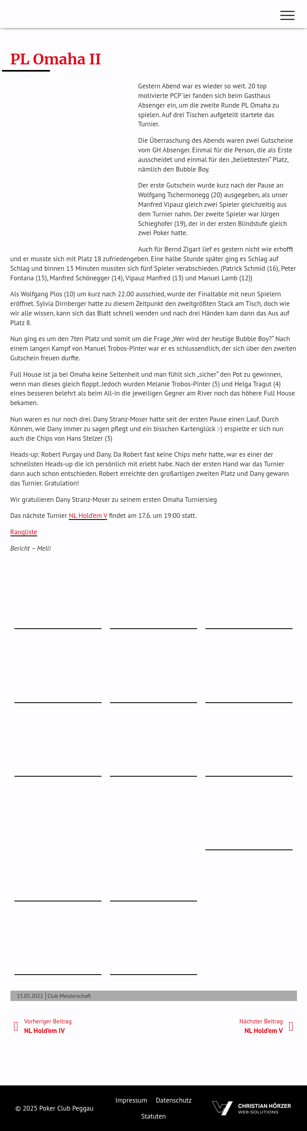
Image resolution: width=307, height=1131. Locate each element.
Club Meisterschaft (69, 995)
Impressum (132, 1100)
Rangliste (24, 532)
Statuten (153, 1116)
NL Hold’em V (88, 515)
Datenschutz (174, 1100)
